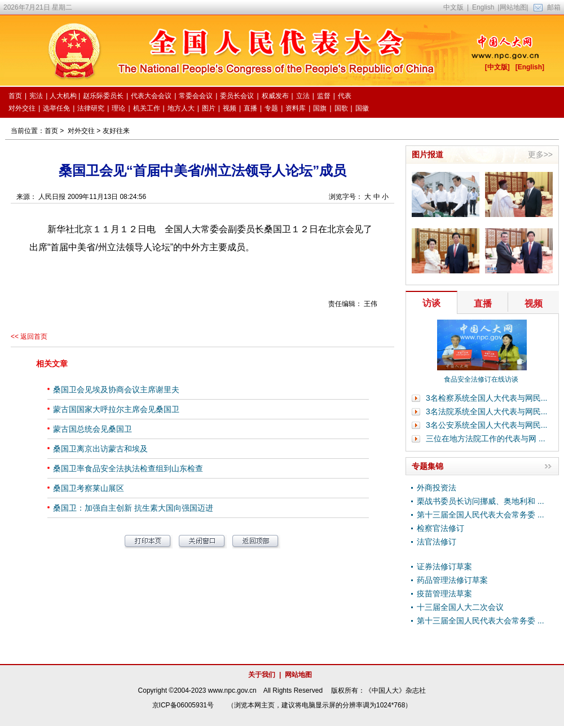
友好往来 (116, 131)
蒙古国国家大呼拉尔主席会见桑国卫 (116, 409)
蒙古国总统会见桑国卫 (92, 428)
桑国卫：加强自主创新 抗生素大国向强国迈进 (133, 507)
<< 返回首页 (29, 336)
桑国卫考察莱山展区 (88, 488)
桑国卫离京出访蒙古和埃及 (100, 448)
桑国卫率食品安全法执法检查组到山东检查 (128, 468)
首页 (51, 131)
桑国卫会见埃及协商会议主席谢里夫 (116, 389)
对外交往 (81, 131)
